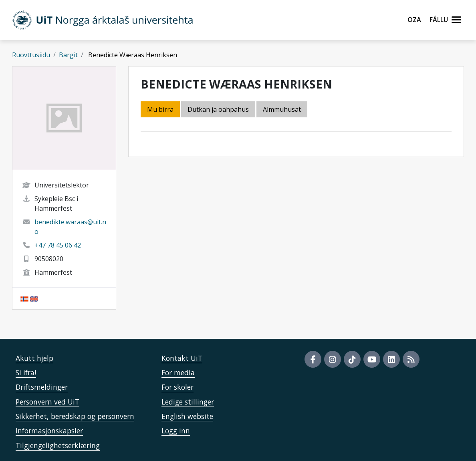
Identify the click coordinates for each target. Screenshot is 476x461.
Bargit (68, 54)
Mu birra (160, 109)
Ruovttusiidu (31, 54)
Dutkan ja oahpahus (218, 109)
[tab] (282, 110)
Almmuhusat (282, 109)
